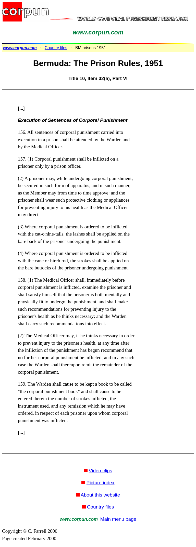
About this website (100, 495)
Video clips (100, 470)
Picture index (101, 482)
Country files (56, 48)
